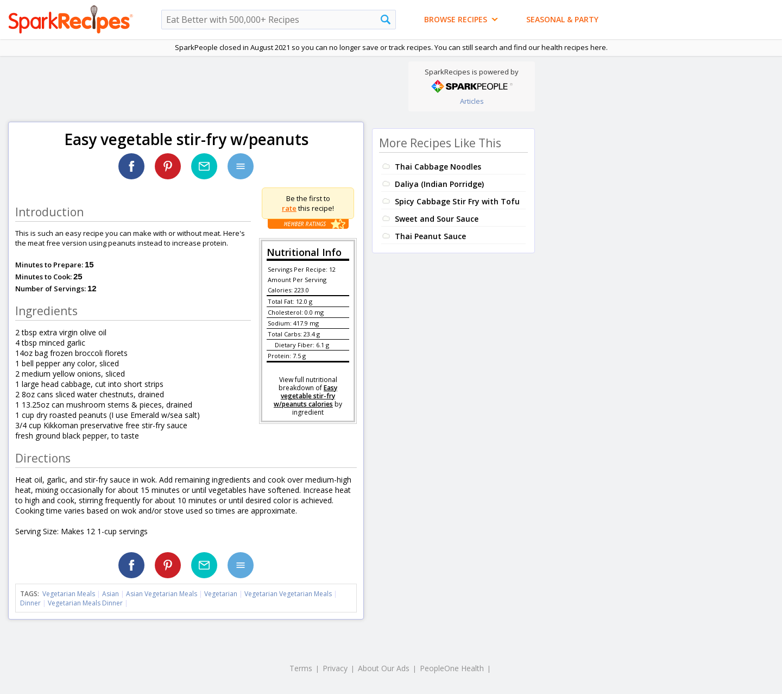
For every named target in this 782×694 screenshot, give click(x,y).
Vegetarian (220, 593)
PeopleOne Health (452, 668)
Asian (110, 593)
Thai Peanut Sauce (430, 236)
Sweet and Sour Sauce (436, 219)
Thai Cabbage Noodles (438, 166)
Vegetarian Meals (68, 593)
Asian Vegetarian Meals (161, 593)
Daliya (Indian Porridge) (439, 184)
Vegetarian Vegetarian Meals (288, 593)
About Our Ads (383, 668)
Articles (472, 101)
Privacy (335, 668)
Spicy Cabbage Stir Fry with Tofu (457, 201)
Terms (300, 668)
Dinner (30, 603)
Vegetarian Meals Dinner (85, 603)
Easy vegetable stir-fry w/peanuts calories (305, 396)
